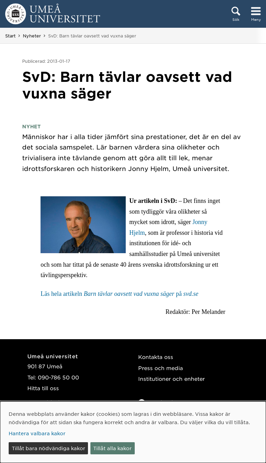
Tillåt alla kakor (112, 448)
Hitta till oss (43, 388)
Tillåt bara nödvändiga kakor (48, 448)
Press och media (160, 368)
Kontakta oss (155, 356)
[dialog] (133, 432)
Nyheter (32, 35)
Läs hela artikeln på (119, 293)
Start (10, 35)
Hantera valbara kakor (37, 433)
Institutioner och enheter (171, 378)
